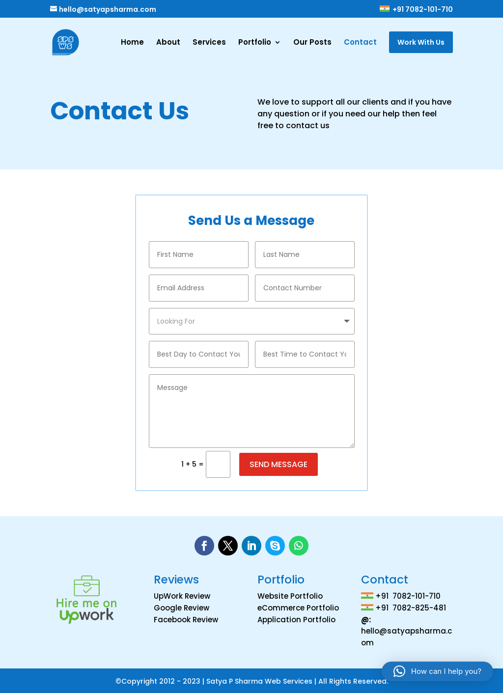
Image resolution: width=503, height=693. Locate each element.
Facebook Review (186, 617)
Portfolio (254, 43)
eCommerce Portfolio (298, 606)
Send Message (278, 462)
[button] (437, 671)
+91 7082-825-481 (410, 606)
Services (209, 43)
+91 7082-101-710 (416, 9)
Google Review (181, 606)
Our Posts (312, 43)
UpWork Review (182, 594)
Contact (360, 43)
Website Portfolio (290, 594)
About (168, 43)
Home (132, 43)
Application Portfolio (296, 617)
